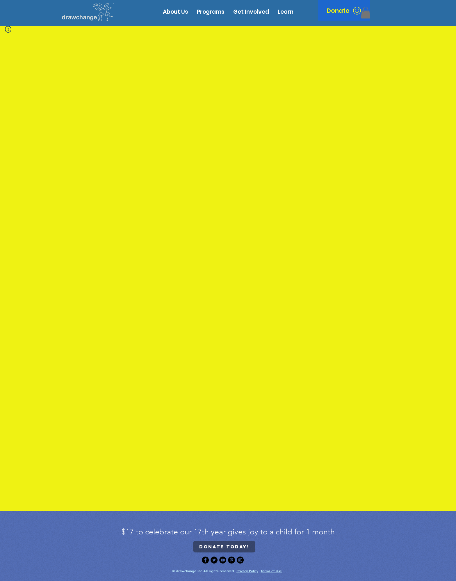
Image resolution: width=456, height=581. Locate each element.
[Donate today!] (224, 546)
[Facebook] (205, 560)
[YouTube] (222, 560)
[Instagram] (240, 560)
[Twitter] (214, 560)
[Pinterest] (231, 560)
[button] (285, 12)
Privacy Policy (247, 570)
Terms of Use (271, 570)
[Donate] (344, 10)
